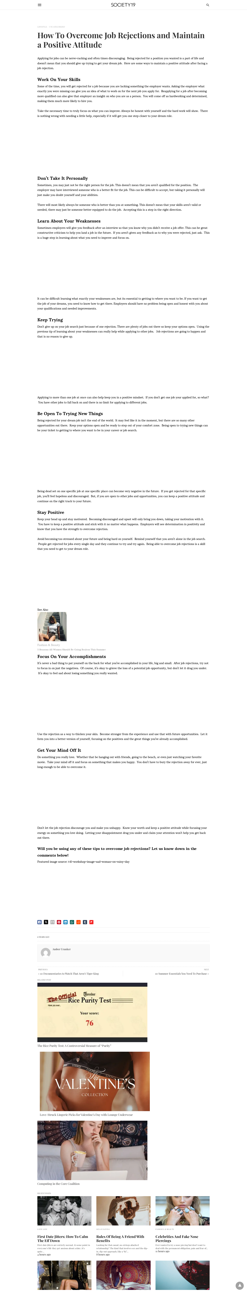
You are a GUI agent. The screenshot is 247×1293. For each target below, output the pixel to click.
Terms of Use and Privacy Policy (53, 1179)
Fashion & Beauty (48, 644)
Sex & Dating (103, 1067)
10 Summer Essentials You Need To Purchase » (182, 973)
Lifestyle (42, 26)
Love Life (42, 1067)
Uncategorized (57, 26)
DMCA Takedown (46, 1161)
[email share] (52, 922)
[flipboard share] (91, 922)
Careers (41, 1167)
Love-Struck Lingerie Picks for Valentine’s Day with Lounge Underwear (119, 1016)
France (40, 1237)
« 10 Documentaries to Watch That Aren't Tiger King (68, 973)
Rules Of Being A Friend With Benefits (117, 1076)
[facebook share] (39, 922)
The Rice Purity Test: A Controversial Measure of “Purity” (58, 1016)
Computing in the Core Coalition (166, 1014)
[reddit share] (78, 922)
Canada (41, 1232)
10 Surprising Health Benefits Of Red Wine (182, 1140)
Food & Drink (163, 1131)
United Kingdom (45, 1243)
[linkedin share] (65, 922)
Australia (41, 1226)
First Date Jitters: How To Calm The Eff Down (63, 1076)
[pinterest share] (59, 922)
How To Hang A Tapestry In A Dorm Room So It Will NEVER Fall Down (122, 1140)
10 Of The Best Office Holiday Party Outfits (62, 1140)
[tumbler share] (85, 922)
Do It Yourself (104, 1131)
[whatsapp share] (72, 922)
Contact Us (43, 1173)
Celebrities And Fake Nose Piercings (182, 1074)
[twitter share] (46, 922)
